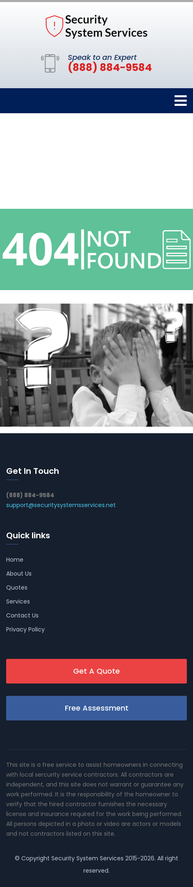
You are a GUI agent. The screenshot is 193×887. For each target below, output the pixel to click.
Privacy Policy (25, 629)
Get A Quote (96, 671)
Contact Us (22, 615)
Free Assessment (97, 708)
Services (18, 601)
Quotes (17, 587)
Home (14, 560)
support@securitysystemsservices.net (61, 505)
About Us (19, 573)
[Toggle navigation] (181, 100)
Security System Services (87, 858)
